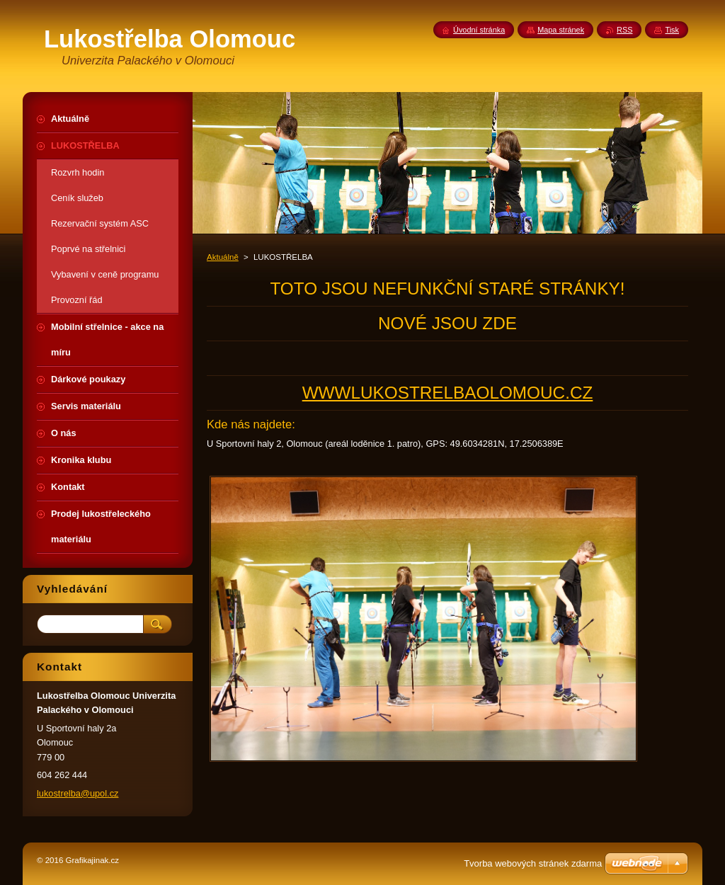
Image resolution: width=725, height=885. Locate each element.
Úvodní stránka (479, 29)
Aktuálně (223, 257)
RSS (624, 29)
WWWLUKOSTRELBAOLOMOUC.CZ (447, 392)
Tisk (672, 29)
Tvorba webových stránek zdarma (533, 863)
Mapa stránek (560, 29)
